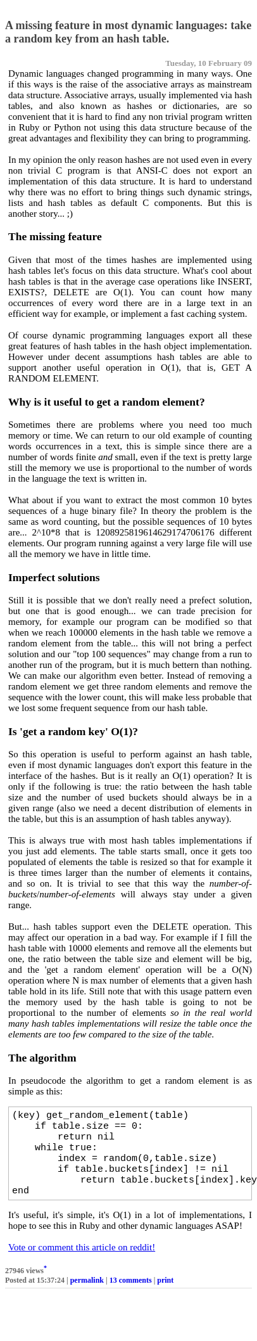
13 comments (131, 1295)
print (165, 1295)
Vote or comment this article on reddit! (81, 1262)
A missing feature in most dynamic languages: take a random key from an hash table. (128, 32)
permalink (87, 1295)
